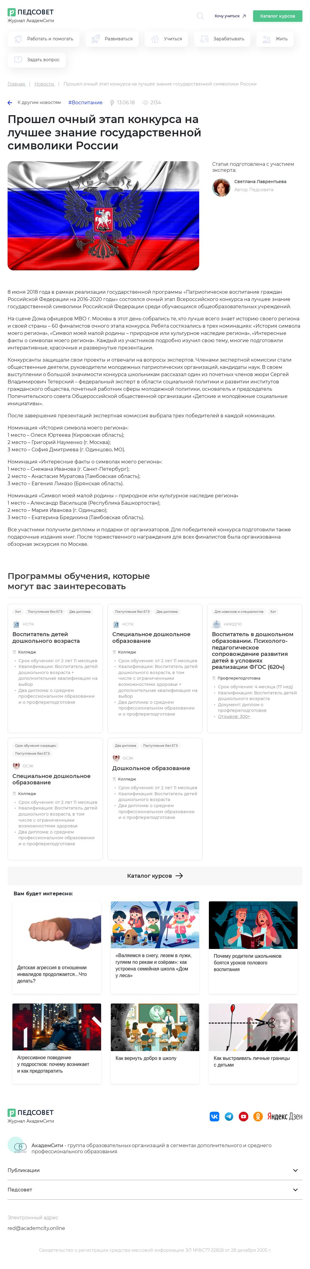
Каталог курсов (277, 16)
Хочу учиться (227, 16)
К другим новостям (34, 102)
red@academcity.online (36, 1228)
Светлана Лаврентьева (260, 181)
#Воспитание (85, 102)
